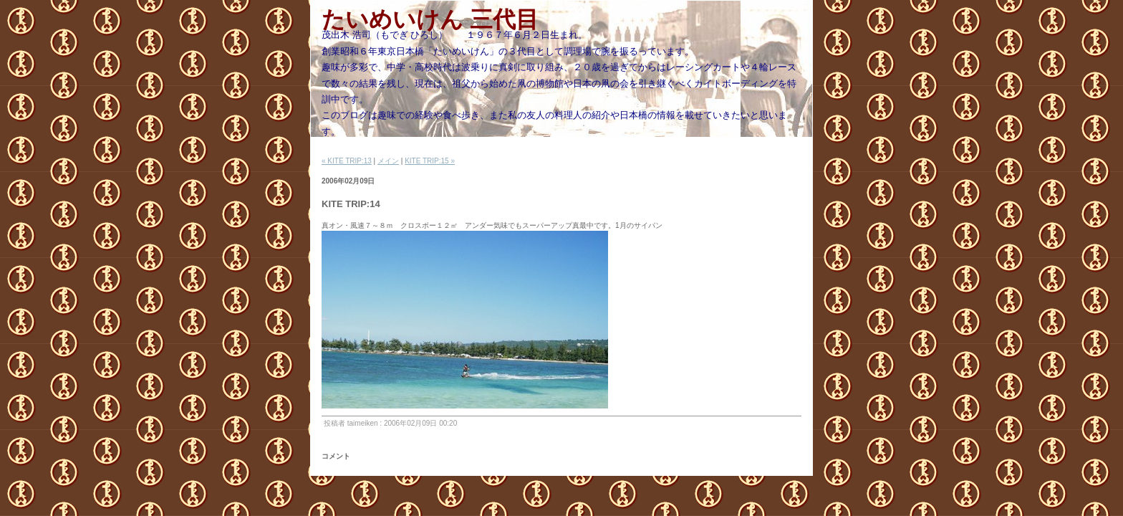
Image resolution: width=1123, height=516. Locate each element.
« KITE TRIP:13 (347, 161)
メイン (388, 161)
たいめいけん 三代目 (430, 19)
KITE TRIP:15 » (430, 161)
